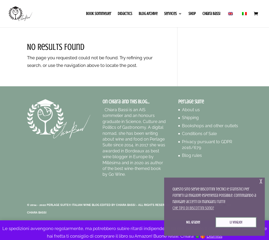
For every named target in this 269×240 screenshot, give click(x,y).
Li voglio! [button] (236, 222)
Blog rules (192, 155)
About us (191, 109)
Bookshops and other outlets (210, 125)
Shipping (190, 117)
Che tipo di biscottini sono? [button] (193, 208)
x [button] (261, 181)
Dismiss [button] (214, 236)
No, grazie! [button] (193, 222)
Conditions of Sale (199, 133)
